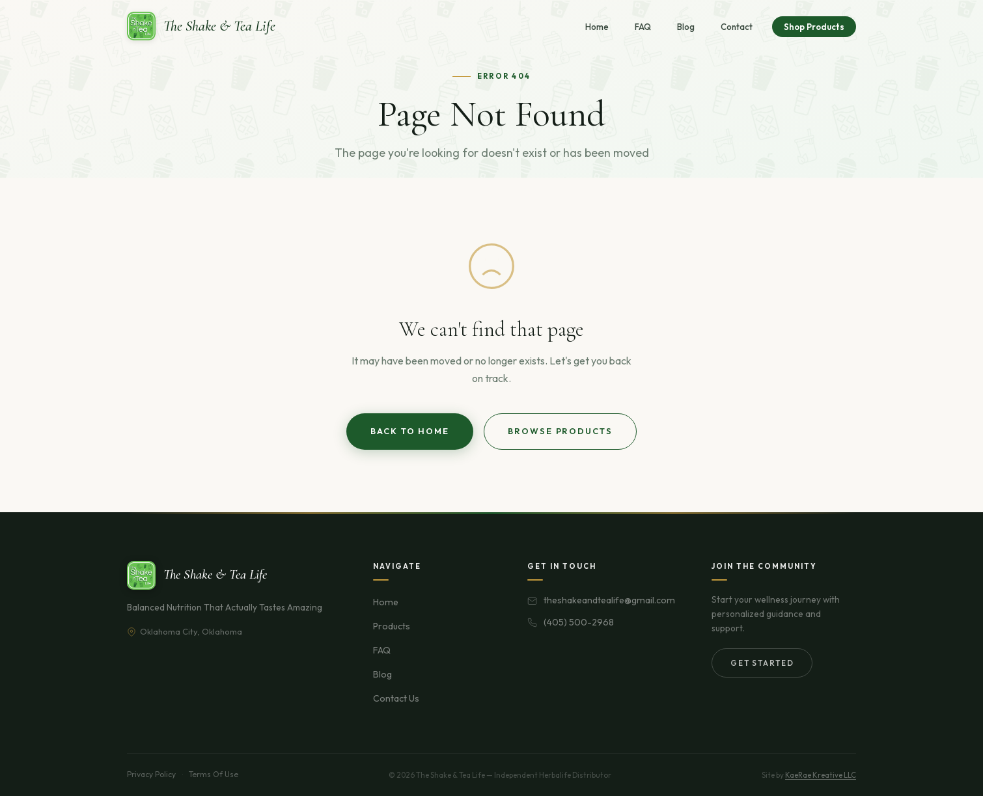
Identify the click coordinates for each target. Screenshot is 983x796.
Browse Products (560, 431)
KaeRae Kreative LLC (820, 775)
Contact (737, 26)
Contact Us (396, 698)
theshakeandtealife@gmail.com (609, 600)
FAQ (643, 26)
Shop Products (814, 26)
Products (391, 626)
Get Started (762, 663)
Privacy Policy (151, 774)
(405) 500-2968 (579, 622)
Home (597, 26)
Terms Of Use (213, 774)
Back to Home (409, 431)
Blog (686, 26)
